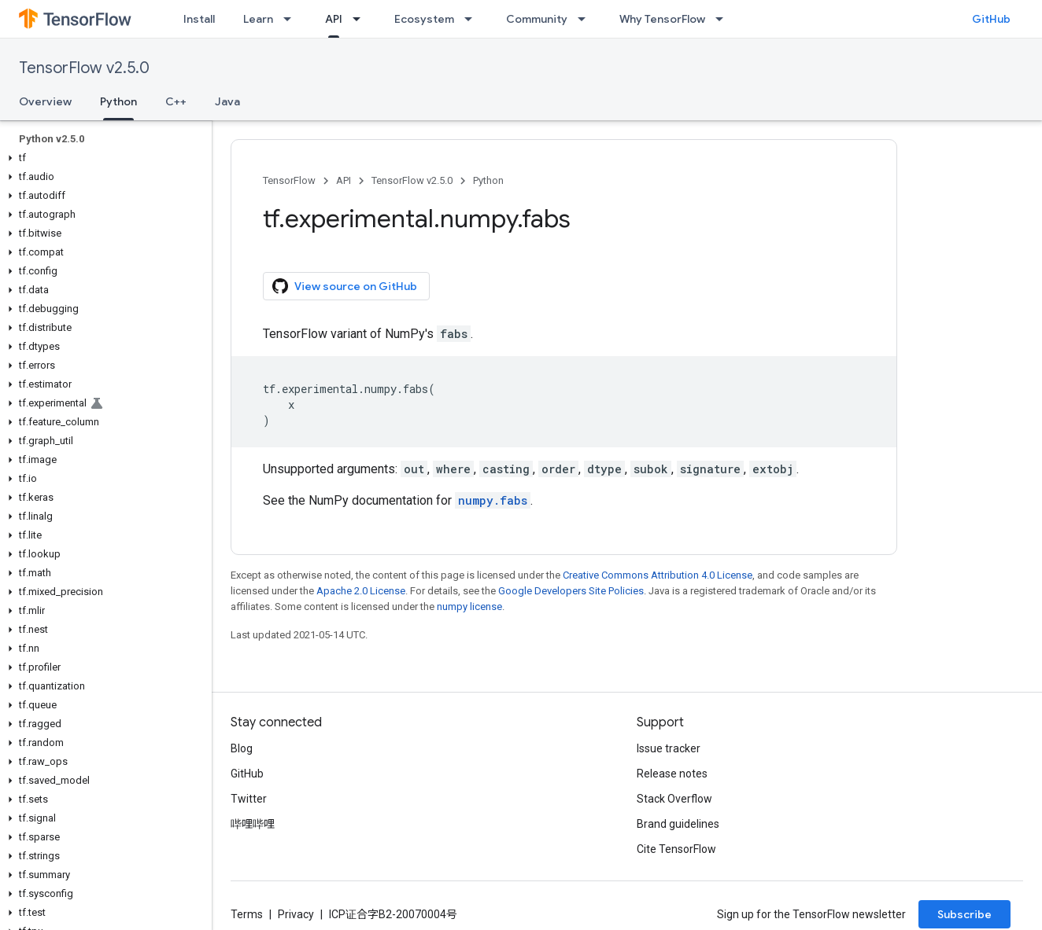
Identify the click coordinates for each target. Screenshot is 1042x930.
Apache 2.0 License (360, 591)
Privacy (296, 914)
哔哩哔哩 (253, 824)
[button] (102, 158)
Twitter (249, 798)
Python (488, 180)
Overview (45, 101)
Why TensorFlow (662, 19)
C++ (176, 101)
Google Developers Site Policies (571, 591)
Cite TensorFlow (676, 849)
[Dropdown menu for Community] (586, 19)
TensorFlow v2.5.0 (84, 68)
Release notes (672, 773)
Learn (258, 19)
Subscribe (964, 914)
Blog (242, 748)
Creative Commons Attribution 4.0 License (657, 575)
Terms (247, 914)
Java (227, 101)
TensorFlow (289, 180)
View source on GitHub (344, 286)
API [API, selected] (333, 19)
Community (536, 19)
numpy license (469, 606)
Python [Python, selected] (118, 101)
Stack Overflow (674, 798)
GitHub (991, 19)
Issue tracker (668, 748)
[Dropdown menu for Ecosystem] (473, 19)
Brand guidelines (678, 824)
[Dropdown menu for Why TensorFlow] (724, 19)
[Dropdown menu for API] (361, 19)
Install (199, 19)
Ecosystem (424, 19)
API (343, 180)
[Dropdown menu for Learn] (292, 19)
